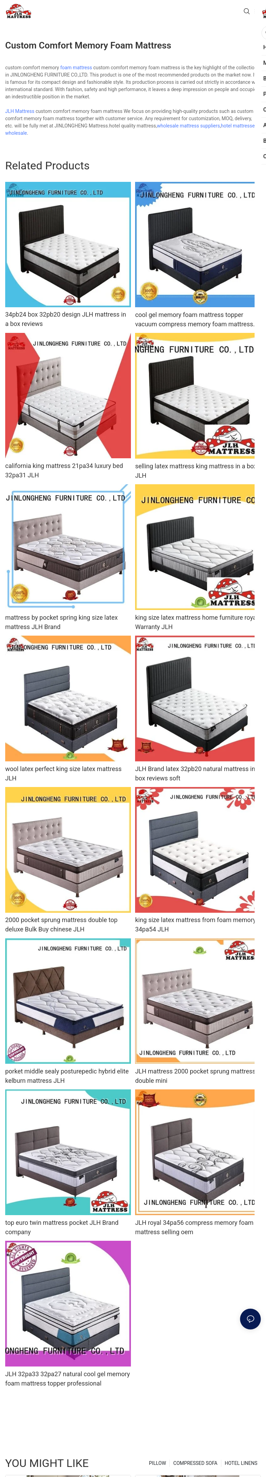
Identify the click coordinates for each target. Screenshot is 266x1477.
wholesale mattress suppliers (188, 126)
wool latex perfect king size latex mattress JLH (63, 773)
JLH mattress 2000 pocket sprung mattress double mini (195, 1076)
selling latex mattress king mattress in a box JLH (196, 470)
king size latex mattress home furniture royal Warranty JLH (196, 622)
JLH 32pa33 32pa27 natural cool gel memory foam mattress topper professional (67, 1378)
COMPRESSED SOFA (195, 1463)
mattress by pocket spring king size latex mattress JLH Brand (61, 622)
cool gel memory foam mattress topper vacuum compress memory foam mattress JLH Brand (194, 320)
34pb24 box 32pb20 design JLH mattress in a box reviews (65, 319)
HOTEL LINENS (241, 1463)
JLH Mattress (19, 111)
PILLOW (157, 1463)
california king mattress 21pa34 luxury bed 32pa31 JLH (64, 470)
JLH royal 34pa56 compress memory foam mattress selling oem (194, 1227)
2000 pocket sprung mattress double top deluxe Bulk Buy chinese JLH (61, 924)
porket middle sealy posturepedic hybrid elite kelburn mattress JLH (67, 1076)
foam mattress (76, 67)
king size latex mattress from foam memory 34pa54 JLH (195, 924)
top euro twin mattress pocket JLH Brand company (61, 1227)
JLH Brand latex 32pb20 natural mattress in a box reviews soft (197, 773)
